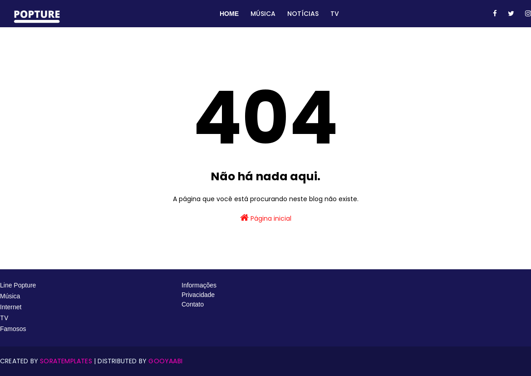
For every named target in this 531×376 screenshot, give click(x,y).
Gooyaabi (165, 361)
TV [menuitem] (334, 13)
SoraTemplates (66, 361)
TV (5, 317)
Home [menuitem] (229, 13)
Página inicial (265, 218)
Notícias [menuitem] (303, 13)
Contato (193, 304)
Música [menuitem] (263, 13)
